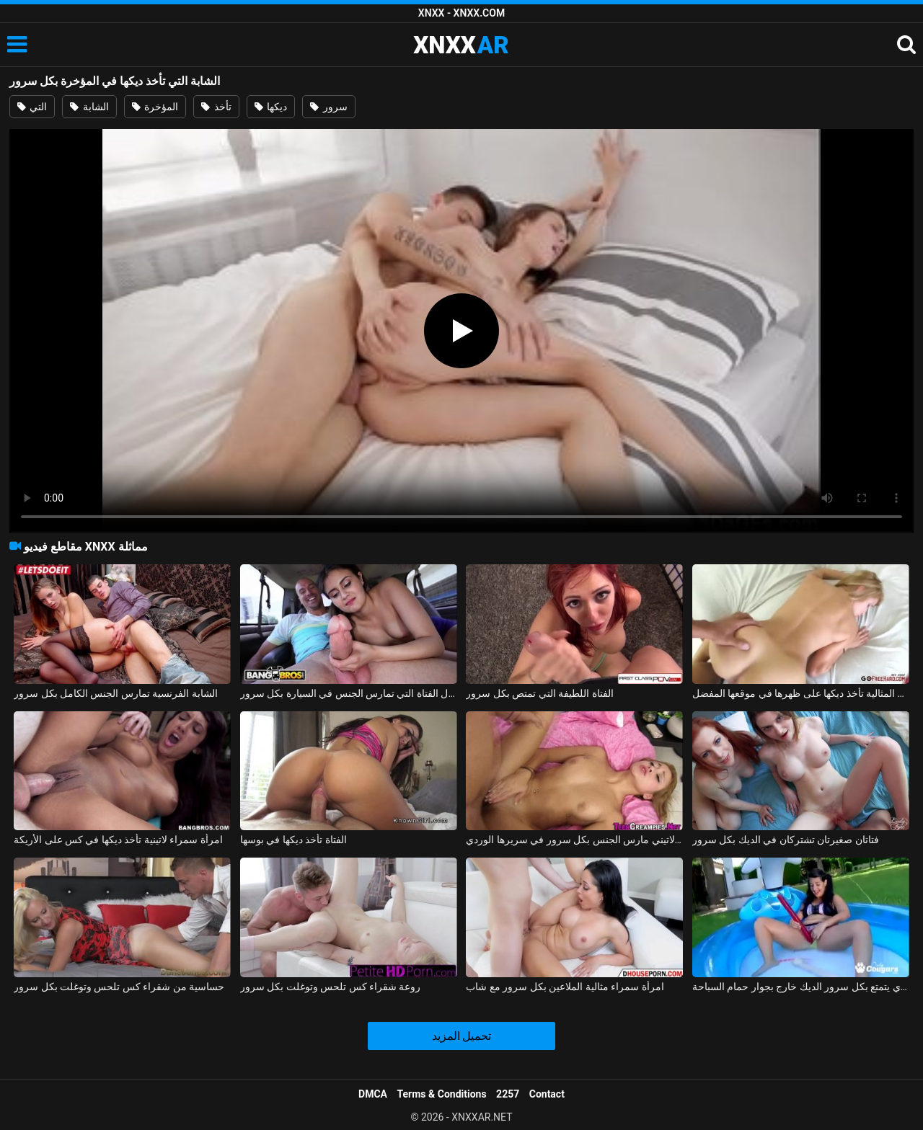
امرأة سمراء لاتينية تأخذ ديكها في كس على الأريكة (118, 839)
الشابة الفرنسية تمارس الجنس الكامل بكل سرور (116, 693)
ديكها (271, 106)
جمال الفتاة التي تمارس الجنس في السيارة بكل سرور (348, 693)
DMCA (372, 1094)
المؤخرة (155, 106)
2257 (507, 1094)
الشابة (89, 106)
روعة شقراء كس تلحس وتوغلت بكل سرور (330, 986)
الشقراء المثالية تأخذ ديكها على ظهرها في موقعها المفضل (800, 693)
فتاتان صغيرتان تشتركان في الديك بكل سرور (785, 839)
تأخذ (216, 106)
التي (32, 106)
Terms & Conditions (442, 1094)
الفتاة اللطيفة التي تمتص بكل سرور (539, 693)
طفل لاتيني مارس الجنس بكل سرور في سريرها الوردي (574, 839)
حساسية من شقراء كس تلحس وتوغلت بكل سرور (119, 986)
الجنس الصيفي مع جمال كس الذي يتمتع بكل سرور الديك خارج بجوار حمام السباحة (800, 986)
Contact (547, 1094)
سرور (328, 106)
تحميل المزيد (462, 1036)
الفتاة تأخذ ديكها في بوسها (293, 839)
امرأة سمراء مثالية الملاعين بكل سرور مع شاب (564, 986)
